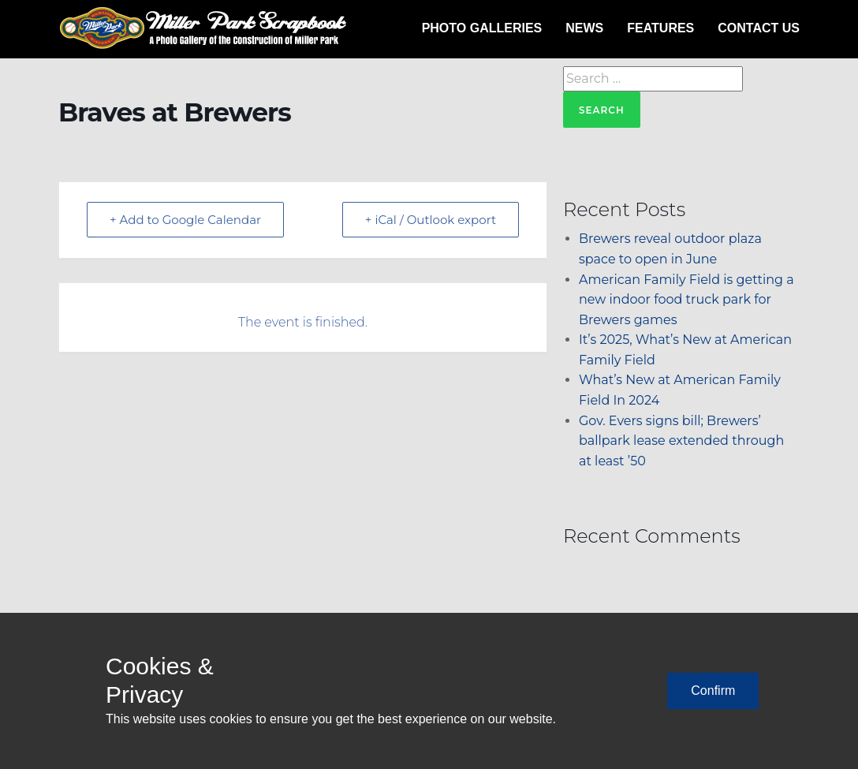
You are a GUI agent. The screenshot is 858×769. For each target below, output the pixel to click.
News (584, 28)
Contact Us (759, 28)
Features (660, 28)
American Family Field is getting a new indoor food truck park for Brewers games (686, 299)
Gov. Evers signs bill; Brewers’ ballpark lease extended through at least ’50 (681, 440)
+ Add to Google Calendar (185, 219)
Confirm (713, 690)
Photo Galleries (482, 28)
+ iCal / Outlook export (430, 219)
